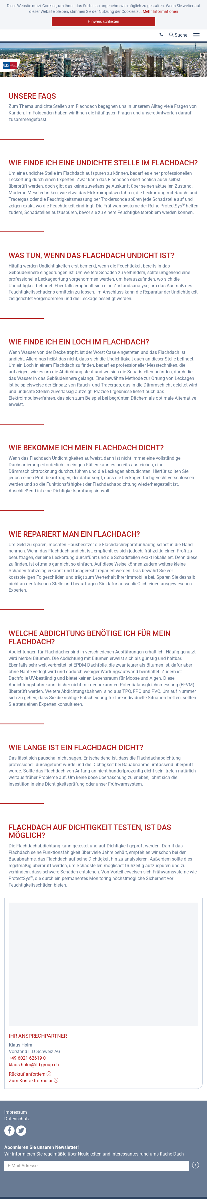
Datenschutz (17, 1118)
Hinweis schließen (103, 21)
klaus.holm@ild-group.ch (34, 1064)
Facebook (9, 1130)
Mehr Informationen (160, 11)
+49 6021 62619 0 (27, 1058)
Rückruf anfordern (30, 1074)
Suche (178, 35)
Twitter (21, 1130)
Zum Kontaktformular (33, 1080)
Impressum (15, 1112)
